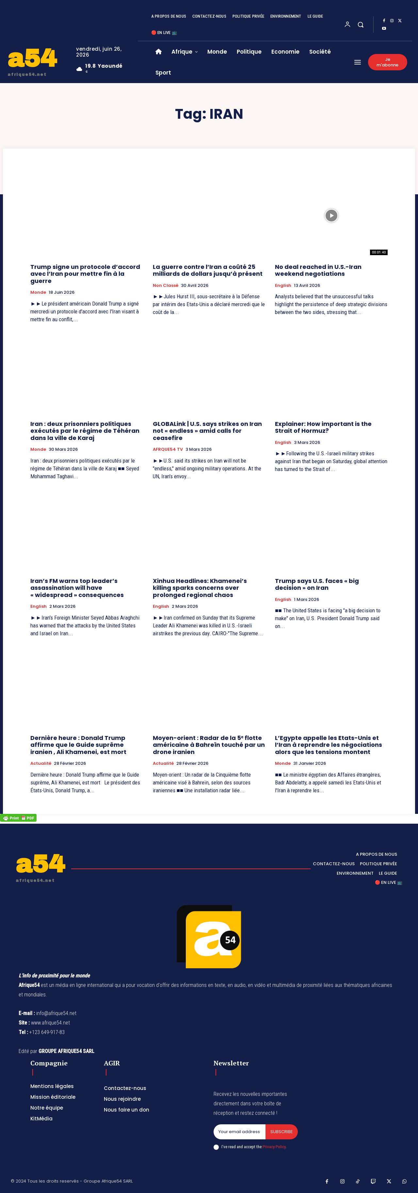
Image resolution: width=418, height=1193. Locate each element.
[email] (239, 1131)
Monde (38, 292)
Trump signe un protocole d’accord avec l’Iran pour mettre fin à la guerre (85, 274)
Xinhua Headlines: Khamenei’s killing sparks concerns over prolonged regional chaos (200, 588)
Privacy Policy (274, 1146)
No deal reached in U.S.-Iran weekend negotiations (318, 270)
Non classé (165, 285)
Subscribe (281, 1132)
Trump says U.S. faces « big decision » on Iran (317, 584)
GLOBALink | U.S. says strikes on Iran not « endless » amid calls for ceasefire (207, 431)
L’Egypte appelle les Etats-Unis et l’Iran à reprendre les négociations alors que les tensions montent (328, 745)
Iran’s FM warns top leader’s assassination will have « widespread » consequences (77, 588)
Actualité (40, 763)
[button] (360, 24)
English (283, 285)
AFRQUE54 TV (168, 449)
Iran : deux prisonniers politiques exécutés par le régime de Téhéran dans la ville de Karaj (84, 431)
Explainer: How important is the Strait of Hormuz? (323, 427)
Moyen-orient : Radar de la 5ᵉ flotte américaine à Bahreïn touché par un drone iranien (209, 745)
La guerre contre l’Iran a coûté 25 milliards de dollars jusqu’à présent (208, 270)
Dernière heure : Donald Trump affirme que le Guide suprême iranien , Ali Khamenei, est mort (78, 745)
